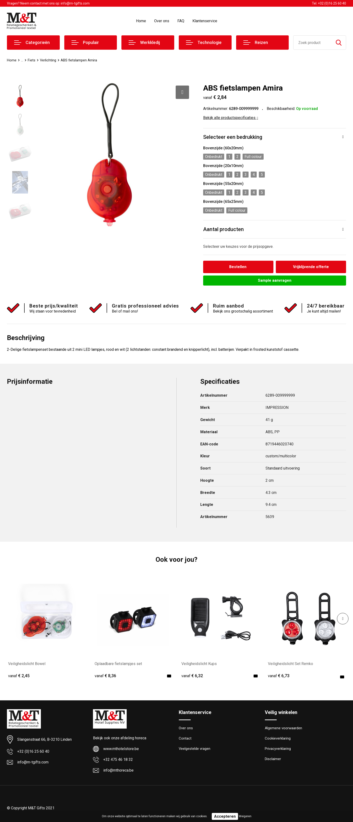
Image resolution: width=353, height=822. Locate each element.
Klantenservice (204, 21)
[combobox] (312, 42)
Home (141, 21)
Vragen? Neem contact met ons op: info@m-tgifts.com (48, 3)
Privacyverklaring (278, 749)
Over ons (161, 21)
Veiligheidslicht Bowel (26, 663)
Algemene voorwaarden (283, 728)
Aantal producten (223, 229)
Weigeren (245, 816)
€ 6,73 (278, 675)
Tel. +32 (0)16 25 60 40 (329, 3)
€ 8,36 (105, 675)
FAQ (180, 21)
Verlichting (48, 60)
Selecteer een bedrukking (232, 137)
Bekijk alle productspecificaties (230, 117)
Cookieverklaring (278, 738)
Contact (185, 738)
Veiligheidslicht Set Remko (290, 663)
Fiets (31, 60)
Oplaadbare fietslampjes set (118, 663)
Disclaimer (273, 759)
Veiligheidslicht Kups (199, 663)
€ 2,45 (19, 675)
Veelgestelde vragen (195, 749)
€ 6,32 (192, 675)
